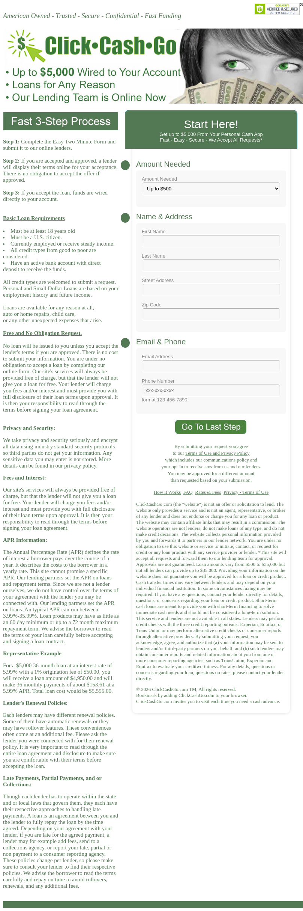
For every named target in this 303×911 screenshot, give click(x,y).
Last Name (211, 262)
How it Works (167, 492)
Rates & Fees (208, 492)
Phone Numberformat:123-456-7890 (211, 390)
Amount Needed (211, 186)
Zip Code (211, 311)
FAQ (188, 492)
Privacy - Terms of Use (246, 492)
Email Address (211, 363)
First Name (211, 238)
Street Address (211, 287)
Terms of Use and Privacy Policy (217, 453)
